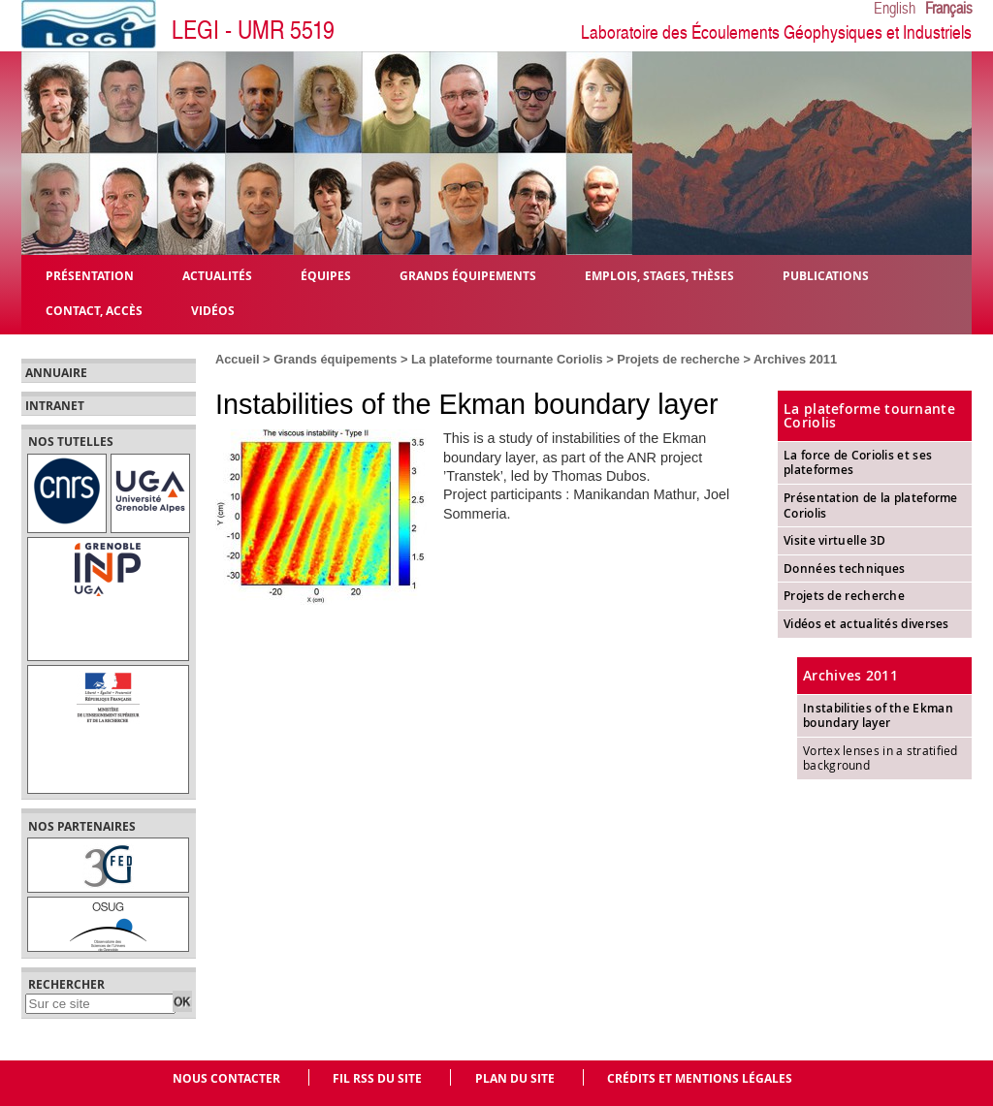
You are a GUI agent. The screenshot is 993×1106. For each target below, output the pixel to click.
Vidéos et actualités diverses (866, 624)
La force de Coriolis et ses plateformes (858, 463)
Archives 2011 (795, 359)
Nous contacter (226, 1078)
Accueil (237, 359)
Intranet (54, 406)
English (894, 8)
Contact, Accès (94, 309)
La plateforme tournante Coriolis (507, 359)
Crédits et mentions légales (699, 1078)
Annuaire (56, 373)
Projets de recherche (678, 359)
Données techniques (844, 568)
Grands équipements (335, 359)
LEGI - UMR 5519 (253, 31)
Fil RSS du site (377, 1078)
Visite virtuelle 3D (835, 540)
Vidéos (213, 309)
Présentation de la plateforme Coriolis (871, 505)
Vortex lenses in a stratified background (880, 758)
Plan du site (515, 1078)
